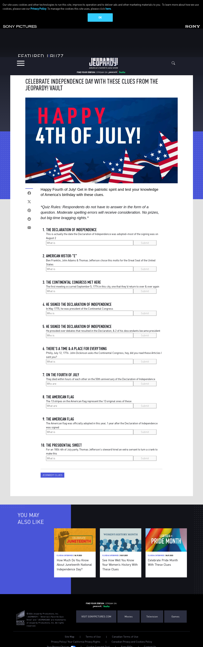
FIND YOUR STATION (86, 68)
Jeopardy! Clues (52, 473)
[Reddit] (29, 217)
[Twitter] (29, 200)
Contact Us (150, 645)
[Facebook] (29, 191)
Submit (145, 240)
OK (100, 17)
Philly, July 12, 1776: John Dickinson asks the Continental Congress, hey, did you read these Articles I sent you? (104, 353)
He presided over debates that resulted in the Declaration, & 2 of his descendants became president (103, 329)
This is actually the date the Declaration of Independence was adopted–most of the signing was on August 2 (102, 234)
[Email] (29, 226)
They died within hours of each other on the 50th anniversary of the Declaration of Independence (100, 377)
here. (108, 8)
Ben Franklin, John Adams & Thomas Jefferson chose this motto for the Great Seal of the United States (100, 260)
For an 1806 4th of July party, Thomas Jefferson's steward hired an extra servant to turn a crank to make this (102, 449)
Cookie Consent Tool (98, 645)
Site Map (69, 635)
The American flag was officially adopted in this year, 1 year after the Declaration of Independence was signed (102, 423)
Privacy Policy (38, 8)
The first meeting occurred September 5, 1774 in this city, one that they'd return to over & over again (102, 284)
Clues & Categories (37, 72)
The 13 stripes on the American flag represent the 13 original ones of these (88, 399)
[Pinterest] (29, 208)
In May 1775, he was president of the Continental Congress (79, 306)
